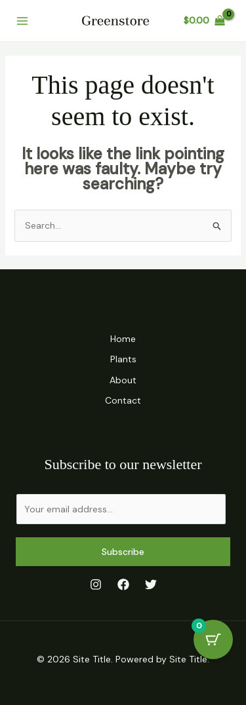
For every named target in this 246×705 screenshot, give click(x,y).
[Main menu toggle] (22, 21)
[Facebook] (123, 584)
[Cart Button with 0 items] (213, 639)
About (123, 380)
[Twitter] (151, 584)
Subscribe (123, 552)
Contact (123, 400)
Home (123, 339)
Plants (123, 359)
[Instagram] (96, 584)
